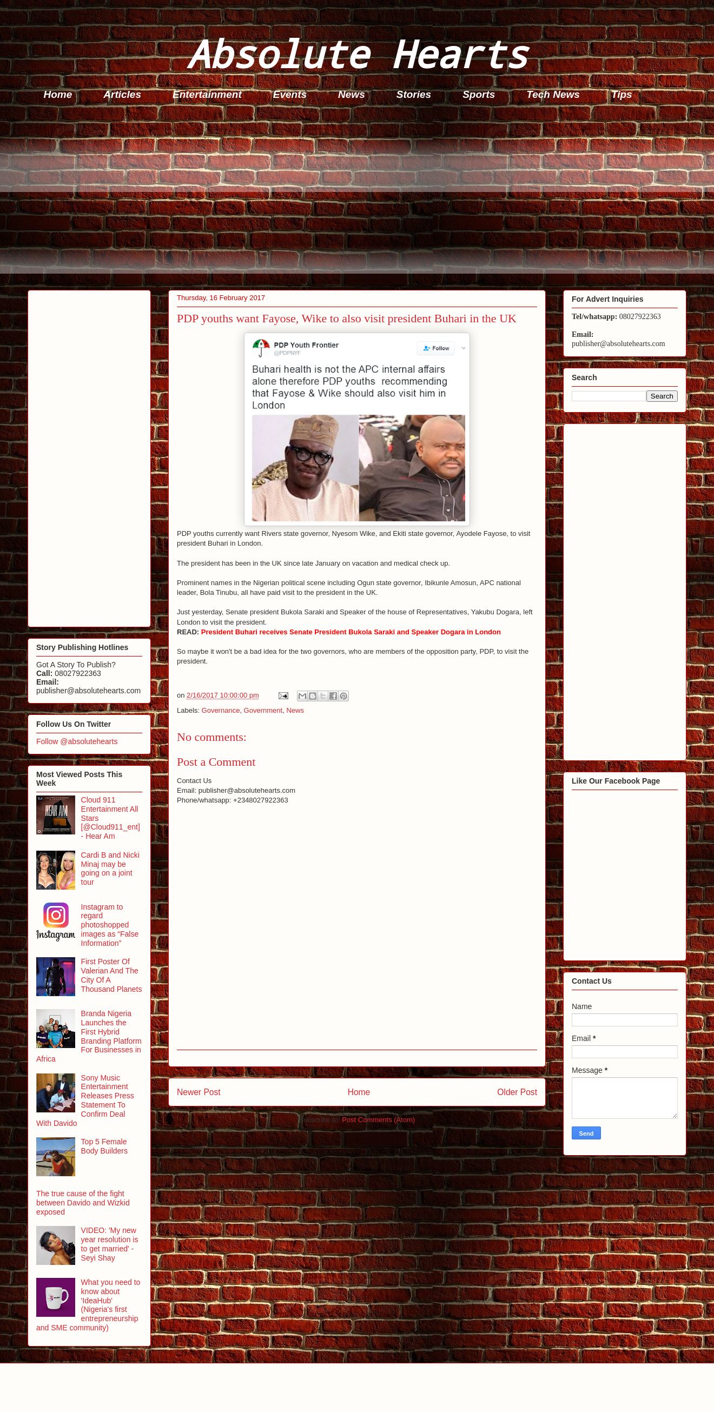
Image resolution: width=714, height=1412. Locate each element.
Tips (621, 94)
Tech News (553, 94)
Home (58, 94)
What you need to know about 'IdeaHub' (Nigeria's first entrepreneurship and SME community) (88, 1305)
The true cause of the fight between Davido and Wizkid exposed (83, 1202)
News (351, 94)
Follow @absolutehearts (76, 741)
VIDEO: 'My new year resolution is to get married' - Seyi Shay (109, 1244)
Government (263, 710)
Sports (478, 94)
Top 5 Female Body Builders (104, 1146)
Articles (122, 94)
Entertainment (207, 94)
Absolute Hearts (357, 53)
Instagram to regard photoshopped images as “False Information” (110, 925)
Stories (413, 94)
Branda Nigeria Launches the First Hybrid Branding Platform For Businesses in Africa (89, 1036)
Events (290, 94)
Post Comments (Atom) (378, 1120)
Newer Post (199, 1092)
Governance (221, 710)
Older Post (517, 1092)
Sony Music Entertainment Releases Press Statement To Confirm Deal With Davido (85, 1100)
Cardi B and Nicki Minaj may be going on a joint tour (110, 868)
